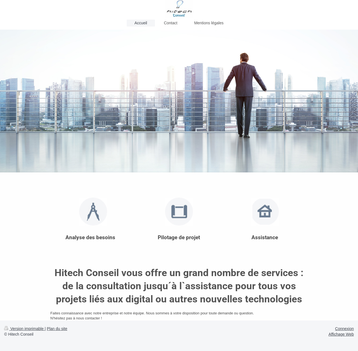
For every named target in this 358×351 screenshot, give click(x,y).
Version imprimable (24, 328)
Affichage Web (341, 334)
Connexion (344, 328)
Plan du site (57, 328)
